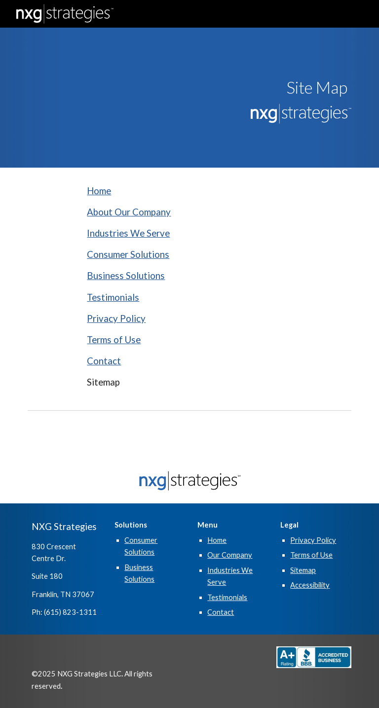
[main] (300, 87)
